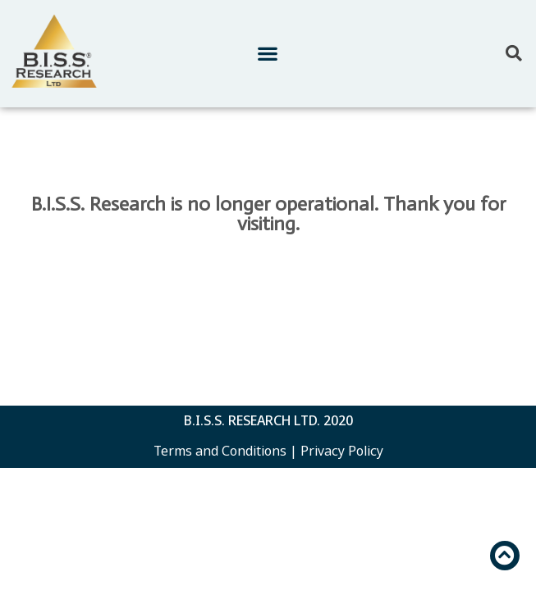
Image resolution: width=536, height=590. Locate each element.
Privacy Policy (341, 451)
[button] (268, 54)
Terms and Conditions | (225, 451)
